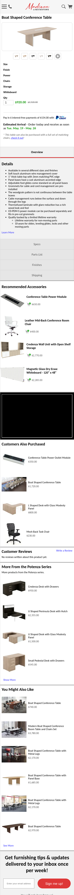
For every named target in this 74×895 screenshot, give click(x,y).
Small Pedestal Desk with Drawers (46, 673)
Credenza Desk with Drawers (43, 599)
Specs (37, 257)
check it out (17, 150)
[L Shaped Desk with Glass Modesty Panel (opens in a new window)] (14, 527)
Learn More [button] (8, 245)
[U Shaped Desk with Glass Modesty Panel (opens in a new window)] (14, 656)
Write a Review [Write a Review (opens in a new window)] (64, 563)
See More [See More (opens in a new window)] (8, 858)
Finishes (37, 277)
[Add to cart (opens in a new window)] (33, 316)
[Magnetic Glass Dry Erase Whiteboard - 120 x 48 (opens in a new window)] (12, 394)
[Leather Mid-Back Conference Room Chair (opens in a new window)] (11, 349)
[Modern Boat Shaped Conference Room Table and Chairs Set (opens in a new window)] (14, 749)
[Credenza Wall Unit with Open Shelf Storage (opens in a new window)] (12, 370)
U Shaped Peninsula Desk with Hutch (48, 623)
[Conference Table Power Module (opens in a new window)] (12, 319)
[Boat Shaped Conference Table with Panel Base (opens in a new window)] (14, 797)
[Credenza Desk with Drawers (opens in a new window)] (14, 609)
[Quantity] (8, 115)
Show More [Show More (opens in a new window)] (9, 692)
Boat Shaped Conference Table (44, 495)
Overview (37, 165)
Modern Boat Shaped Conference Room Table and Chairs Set (46, 740)
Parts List (37, 267)
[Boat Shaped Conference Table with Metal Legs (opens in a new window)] (14, 774)
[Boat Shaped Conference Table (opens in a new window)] (14, 503)
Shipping (37, 288)
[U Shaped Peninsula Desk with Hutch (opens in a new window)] (14, 634)
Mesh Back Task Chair (37, 544)
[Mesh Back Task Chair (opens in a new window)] (13, 556)
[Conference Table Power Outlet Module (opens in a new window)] (14, 478)
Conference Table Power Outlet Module (49, 470)
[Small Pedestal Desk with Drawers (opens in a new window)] (14, 685)
